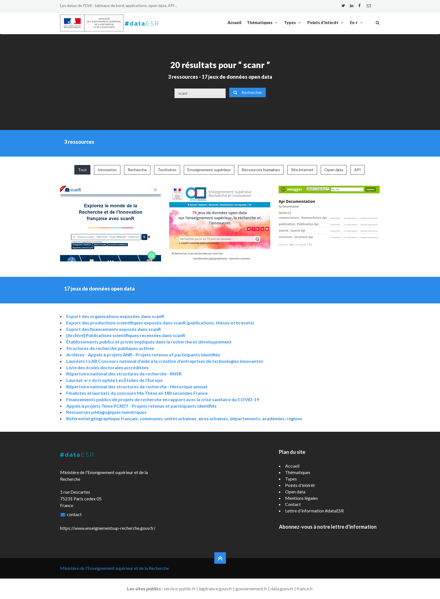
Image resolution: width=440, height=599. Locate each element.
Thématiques (262, 22)
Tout (82, 169)
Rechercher (247, 92)
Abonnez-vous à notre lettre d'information (328, 527)
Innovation (107, 169)
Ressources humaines (261, 169)
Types (293, 22)
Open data (333, 169)
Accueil (234, 22)
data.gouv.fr (282, 588)
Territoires (167, 169)
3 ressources (183, 77)
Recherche (137, 169)
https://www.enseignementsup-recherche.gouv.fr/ (107, 528)
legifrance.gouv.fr (215, 588)
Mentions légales (301, 498)
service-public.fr (180, 588)
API (357, 169)
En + (357, 22)
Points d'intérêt (325, 22)
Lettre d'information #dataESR (314, 510)
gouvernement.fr (251, 588)
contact (74, 514)
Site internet (302, 169)
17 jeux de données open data (237, 77)
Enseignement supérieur (209, 169)
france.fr (305, 588)
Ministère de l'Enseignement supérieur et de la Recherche (114, 568)
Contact (293, 504)
